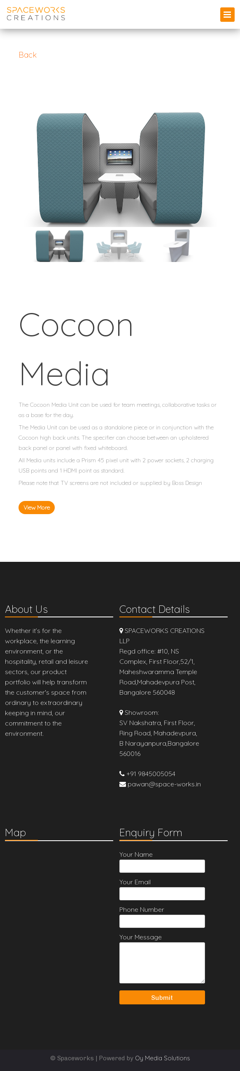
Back (28, 55)
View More (36, 507)
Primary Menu (227, 14)
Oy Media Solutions (162, 1058)
